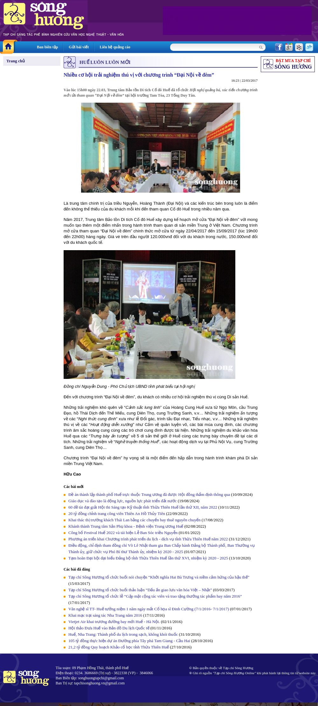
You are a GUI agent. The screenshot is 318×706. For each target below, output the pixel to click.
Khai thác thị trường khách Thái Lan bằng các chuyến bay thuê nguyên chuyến (134, 520)
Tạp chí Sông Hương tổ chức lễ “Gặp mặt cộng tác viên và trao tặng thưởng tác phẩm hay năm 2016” (155, 596)
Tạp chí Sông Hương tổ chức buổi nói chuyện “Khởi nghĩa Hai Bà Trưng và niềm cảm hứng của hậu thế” (158, 577)
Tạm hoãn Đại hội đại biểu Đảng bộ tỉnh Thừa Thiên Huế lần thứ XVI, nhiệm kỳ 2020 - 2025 (148, 558)
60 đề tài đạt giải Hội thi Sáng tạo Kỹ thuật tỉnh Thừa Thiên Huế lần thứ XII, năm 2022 (143, 507)
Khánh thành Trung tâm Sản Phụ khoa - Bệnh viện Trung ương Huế (125, 526)
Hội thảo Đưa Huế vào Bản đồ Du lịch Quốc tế (108, 628)
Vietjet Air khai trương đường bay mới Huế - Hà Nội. (114, 621)
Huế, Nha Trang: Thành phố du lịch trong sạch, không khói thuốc (123, 634)
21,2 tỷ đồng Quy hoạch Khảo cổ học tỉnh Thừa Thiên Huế (118, 647)
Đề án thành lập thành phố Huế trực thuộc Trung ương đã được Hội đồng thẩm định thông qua (149, 494)
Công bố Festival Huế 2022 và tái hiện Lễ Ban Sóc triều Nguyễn (122, 532)
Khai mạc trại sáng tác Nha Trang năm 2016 (105, 615)
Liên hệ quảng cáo (115, 47)
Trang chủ (15, 60)
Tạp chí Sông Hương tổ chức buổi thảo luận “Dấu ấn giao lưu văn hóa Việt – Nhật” (140, 589)
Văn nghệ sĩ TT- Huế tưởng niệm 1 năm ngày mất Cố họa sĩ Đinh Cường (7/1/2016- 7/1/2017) (148, 609)
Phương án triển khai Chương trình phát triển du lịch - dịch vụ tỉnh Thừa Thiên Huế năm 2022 (148, 539)
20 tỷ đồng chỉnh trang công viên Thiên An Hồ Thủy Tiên (116, 513)
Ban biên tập (47, 47)
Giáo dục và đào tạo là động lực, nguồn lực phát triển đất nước (122, 500)
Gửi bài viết (79, 47)
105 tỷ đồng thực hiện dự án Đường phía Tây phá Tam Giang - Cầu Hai (129, 640)
